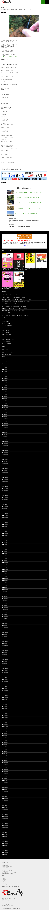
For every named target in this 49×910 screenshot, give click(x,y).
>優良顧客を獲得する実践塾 (7, 873)
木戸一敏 (11, 10)
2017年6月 (4, 605)
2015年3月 (4, 665)
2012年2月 (4, 749)
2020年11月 (4, 513)
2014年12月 (4, 672)
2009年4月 (4, 821)
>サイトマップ (5, 884)
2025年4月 (4, 396)
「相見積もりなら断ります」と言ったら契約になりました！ (14, 297)
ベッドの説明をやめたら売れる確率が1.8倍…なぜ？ (12, 303)
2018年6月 (4, 578)
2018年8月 (4, 573)
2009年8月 (4, 812)
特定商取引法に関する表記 (7, 352)
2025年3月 (4, 398)
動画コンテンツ (5, 349)
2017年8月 (4, 600)
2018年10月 (4, 569)
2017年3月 (4, 612)
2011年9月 (4, 760)
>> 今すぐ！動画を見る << (24, 245)
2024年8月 (4, 412)
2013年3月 (4, 719)
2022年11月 (4, 459)
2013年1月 (4, 724)
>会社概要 (4, 879)
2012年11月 (4, 728)
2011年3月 (4, 773)
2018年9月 (4, 571)
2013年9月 (4, 706)
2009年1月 (4, 827)
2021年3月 (4, 504)
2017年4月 (4, 609)
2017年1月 (4, 616)
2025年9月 (4, 385)
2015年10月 (4, 650)
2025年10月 (4, 382)
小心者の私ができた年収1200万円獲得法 (7, 288)
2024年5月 (4, 418)
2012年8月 (4, 735)
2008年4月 (4, 847)
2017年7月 (4, 603)
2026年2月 (4, 373)
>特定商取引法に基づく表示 (7, 905)
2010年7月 (4, 791)
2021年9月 (4, 490)
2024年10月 (4, 407)
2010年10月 (4, 785)
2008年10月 (4, 834)
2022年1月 (4, 481)
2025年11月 (4, 380)
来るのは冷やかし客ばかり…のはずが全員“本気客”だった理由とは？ (15, 308)
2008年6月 (4, 843)
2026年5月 (4, 367)
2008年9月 (4, 836)
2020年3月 (4, 531)
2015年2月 (4, 668)
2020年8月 (4, 519)
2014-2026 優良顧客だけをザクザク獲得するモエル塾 (11, 908)
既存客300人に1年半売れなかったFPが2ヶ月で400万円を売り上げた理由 (16, 299)
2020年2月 (4, 533)
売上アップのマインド (4, 7)
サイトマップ (4, 361)
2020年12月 (4, 510)
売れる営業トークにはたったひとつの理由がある (41, 269)
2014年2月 (4, 695)
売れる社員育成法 (5, 332)
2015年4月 (4, 663)
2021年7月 (4, 495)
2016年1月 (4, 643)
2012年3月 (4, 746)
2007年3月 (4, 856)
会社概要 (3, 356)
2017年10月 (4, 596)
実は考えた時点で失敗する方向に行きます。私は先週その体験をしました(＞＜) (24, 220)
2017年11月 (4, 594)
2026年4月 (4, 369)
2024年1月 (4, 427)
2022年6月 (4, 470)
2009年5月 (4, 818)
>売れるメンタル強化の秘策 (7, 870)
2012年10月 (4, 731)
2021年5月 (4, 499)
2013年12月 (4, 699)
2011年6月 (4, 767)
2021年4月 (4, 501)
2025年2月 (4, 400)
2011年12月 (4, 753)
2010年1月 (4, 805)
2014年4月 (4, 690)
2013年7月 (4, 710)
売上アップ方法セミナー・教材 (8, 339)
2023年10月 (4, 434)
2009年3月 (4, 823)
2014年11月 (4, 674)
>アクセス (4, 880)
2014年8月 (4, 681)
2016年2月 (4, 641)
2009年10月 (4, 807)
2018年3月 (4, 585)
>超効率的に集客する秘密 (7, 866)
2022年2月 (4, 479)
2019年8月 (4, 546)
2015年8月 (4, 654)
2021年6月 (4, 497)
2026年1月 (4, 376)
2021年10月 (4, 488)
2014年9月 (4, 679)
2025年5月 (4, 394)
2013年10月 (4, 704)
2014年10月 (4, 677)
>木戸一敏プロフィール (6, 883)
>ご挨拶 (3, 878)
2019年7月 (4, 549)
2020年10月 (4, 515)
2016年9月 (4, 625)
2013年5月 (4, 715)
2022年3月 (4, 477)
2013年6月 (4, 713)
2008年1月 (4, 854)
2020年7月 (4, 522)
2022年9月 (4, 463)
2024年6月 (4, 416)
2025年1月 (4, 403)
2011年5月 (4, 769)
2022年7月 (4, 468)
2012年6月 (4, 740)
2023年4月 (4, 448)
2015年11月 (4, 648)
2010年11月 (4, 782)
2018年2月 (4, 587)
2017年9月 (4, 598)
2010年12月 (4, 780)
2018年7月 (4, 576)
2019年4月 (4, 555)
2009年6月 (4, 816)
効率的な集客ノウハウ (6, 321)
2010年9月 (4, 787)
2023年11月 (4, 432)
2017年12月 (4, 591)
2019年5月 (4, 553)
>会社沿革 (4, 881)
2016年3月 (4, 639)
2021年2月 (4, 506)
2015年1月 (4, 670)
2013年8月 (4, 708)
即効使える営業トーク (6, 341)
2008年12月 (4, 829)
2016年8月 (4, 627)
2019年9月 (4, 544)
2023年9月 (4, 436)
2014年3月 (4, 692)
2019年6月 (4, 551)
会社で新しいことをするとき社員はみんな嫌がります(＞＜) (24, 225)
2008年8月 (4, 838)
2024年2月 (4, 425)
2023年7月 (4, 441)
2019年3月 (4, 558)
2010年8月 (4, 789)
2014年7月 (4, 683)
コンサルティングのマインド (7, 343)
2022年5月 (4, 472)
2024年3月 (4, 423)
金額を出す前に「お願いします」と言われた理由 (11, 294)
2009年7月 (4, 814)
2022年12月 (4, 457)
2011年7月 (4, 764)
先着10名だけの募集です (7, 312)
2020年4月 (4, 528)
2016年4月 (4, 636)
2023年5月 (4, 445)
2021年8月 (4, 492)
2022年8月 (4, 466)
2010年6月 (4, 794)
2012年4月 (4, 744)
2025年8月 (4, 387)
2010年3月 (4, 800)
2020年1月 (4, 535)
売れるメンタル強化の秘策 (7, 325)
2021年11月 (4, 486)
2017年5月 (4, 607)
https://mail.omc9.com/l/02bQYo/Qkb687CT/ (9, 56)
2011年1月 (4, 778)
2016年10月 (4, 623)
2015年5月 (4, 661)
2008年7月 (4, 841)
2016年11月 (4, 621)
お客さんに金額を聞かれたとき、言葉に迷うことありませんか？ (14, 306)
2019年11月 (4, 540)
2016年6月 (4, 632)
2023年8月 (4, 439)
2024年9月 (4, 409)
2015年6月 (4, 659)
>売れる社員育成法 (6, 868)
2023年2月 (4, 452)
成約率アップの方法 (6, 323)
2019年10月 (4, 542)
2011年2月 (4, 776)
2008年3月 (4, 850)
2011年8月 (4, 762)
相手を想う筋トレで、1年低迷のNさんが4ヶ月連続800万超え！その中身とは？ (17, 315)
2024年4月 (4, 421)
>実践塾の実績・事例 (6, 865)
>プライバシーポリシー (6, 904)
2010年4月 (4, 798)
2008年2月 (4, 852)
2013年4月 (4, 717)
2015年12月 (4, 645)
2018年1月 (4, 589)
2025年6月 (4, 391)
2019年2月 (4, 560)
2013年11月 (4, 701)
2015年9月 (4, 652)
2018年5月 (4, 580)
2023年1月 (4, 454)
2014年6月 (4, 686)
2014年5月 (4, 688)
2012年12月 (4, 726)
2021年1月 (4, 508)
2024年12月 (4, 405)
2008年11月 (4, 832)
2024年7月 (4, 414)
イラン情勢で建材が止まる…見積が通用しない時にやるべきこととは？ (16, 301)
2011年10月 (4, 758)
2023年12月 (4, 430)
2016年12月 (4, 618)
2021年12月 (4, 483)
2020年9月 (4, 517)
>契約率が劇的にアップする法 (8, 867)
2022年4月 (4, 475)
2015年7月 (4, 656)
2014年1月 (4, 697)
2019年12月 (4, 537)
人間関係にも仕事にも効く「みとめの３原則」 (7, 269)
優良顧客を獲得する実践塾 (7, 336)
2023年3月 (4, 450)
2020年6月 (4, 524)
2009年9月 (4, 809)
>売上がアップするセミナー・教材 (9, 872)
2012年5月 (4, 742)
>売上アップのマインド (6, 871)
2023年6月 (4, 443)
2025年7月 (4, 389)
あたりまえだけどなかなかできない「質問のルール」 (18, 269)
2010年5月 (4, 796)
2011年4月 (4, 771)
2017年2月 (4, 614)
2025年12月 (4, 378)
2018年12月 (4, 564)
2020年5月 (4, 526)
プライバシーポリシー (6, 358)
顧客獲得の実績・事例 (6, 334)
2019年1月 (4, 562)
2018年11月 (4, 567)
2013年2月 (4, 722)
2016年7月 (4, 630)
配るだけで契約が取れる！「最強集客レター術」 (18, 288)
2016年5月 (4, 634)
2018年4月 (4, 582)
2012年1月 (4, 751)
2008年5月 (4, 845)
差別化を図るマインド (6, 327)
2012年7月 (4, 737)
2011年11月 (4, 755)
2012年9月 (4, 733)
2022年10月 (4, 461)
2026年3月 (4, 371)
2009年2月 (4, 825)
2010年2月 (4, 803)
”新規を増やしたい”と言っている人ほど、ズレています (13, 310)
